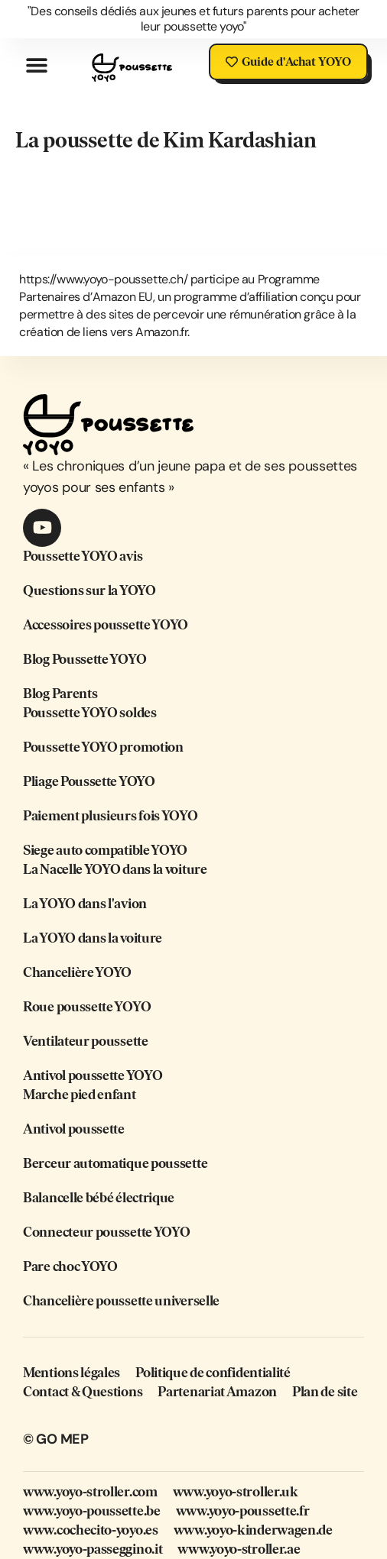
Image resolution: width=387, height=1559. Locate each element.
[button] (36, 64)
